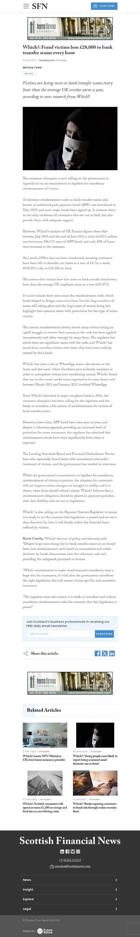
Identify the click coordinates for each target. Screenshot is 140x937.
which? (29, 73)
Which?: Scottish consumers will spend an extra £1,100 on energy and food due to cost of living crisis (45, 808)
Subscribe (104, 633)
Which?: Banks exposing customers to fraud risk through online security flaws (95, 808)
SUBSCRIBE (104, 6)
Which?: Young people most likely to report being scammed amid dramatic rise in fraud (95, 760)
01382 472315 (72, 860)
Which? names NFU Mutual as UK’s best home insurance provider (44, 758)
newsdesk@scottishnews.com (72, 866)
